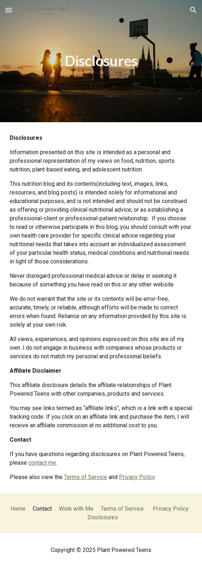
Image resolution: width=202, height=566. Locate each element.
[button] (8, 10)
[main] (101, 61)
